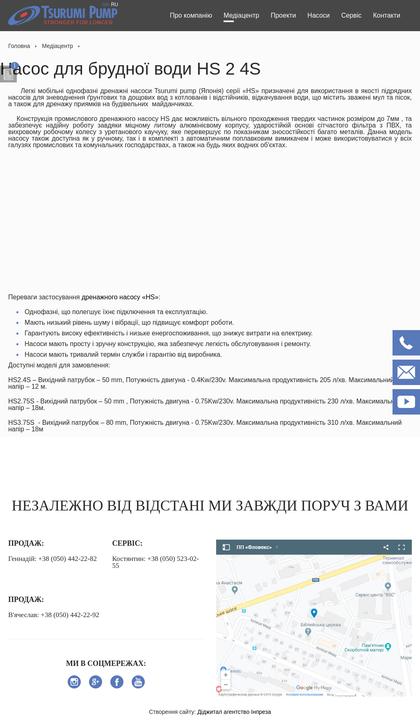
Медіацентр (241, 15)
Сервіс (351, 15)
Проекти (283, 15)
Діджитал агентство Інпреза (234, 712)
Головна (19, 46)
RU (114, 4)
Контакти (386, 15)
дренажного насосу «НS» (119, 297)
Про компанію (191, 15)
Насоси (319, 15)
